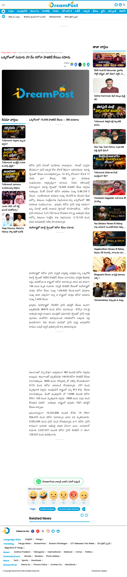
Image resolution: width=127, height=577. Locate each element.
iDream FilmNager (58, 543)
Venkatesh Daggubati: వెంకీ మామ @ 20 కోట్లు (110, 199)
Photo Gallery (52, 556)
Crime (79, 552)
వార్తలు (11, 10)
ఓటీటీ (77, 10)
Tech (16, 560)
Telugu (39, 539)
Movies (27, 556)
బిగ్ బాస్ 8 (67, 10)
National (68, 552)
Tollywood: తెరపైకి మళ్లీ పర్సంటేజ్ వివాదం (107, 123)
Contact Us (56, 564)
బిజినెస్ (122, 10)
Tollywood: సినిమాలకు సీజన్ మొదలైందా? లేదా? (105, 174)
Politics (88, 552)
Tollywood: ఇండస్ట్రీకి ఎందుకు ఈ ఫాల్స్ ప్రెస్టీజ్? (13, 164)
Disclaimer (70, 564)
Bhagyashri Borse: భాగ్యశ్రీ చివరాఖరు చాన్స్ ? (109, 276)
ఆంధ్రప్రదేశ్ (22, 10)
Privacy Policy (40, 564)
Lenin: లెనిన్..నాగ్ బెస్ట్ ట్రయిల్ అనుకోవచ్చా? (10, 208)
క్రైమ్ (103, 10)
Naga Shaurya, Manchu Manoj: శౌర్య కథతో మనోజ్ (13, 230)
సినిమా (56, 10)
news (14, 52)
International (54, 552)
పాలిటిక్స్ (46, 10)
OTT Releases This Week (82, 543)
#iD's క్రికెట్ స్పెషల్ (71, 17)
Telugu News (6, 52)
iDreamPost (40, 543)
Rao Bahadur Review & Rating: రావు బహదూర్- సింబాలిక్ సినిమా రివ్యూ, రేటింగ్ (109, 226)
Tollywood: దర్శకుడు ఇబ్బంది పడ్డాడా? (13, 142)
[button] (86, 515)
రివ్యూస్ (86, 10)
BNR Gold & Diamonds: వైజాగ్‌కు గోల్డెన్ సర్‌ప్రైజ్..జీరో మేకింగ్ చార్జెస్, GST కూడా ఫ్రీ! (109, 73)
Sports (25, 560)
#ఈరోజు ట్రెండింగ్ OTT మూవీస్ (35, 17)
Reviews (39, 556)
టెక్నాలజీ (112, 10)
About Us (25, 564)
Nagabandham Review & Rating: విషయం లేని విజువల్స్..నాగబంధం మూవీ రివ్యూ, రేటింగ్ (109, 252)
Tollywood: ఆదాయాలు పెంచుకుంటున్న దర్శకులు (11, 186)
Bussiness (36, 560)
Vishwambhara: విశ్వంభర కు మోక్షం (109, 300)
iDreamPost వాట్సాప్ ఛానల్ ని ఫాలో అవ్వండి (61, 481)
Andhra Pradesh (47, 509)
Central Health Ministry (69, 509)
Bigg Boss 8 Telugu (14, 548)
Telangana (38, 552)
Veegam (104, 571)
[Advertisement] (63, 33)
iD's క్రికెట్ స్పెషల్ (103, 543)
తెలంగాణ (35, 10)
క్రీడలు (95, 10)
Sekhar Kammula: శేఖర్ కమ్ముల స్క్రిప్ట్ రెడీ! (109, 97)
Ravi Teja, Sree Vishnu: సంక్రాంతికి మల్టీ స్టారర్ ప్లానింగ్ (109, 148)
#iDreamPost (55, 17)
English (28, 539)
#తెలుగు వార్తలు (14, 17)
